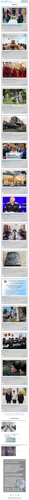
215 (10, 413)
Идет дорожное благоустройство (8, 323)
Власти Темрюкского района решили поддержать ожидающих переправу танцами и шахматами (12, 25)
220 (20, 413)
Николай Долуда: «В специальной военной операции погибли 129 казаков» (13, 214)
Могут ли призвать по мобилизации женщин (11, 377)
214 (8, 413)
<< (3, 413)
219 (18, 413)
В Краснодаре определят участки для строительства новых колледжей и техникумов (13, 421)
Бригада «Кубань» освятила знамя (9, 79)
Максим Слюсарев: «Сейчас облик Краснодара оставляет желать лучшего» (14, 52)
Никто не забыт (5, 350)
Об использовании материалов (14, 498)
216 (12, 413)
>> (25, 413)
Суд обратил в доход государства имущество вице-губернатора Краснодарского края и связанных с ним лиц (14, 445)
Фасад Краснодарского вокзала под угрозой (11, 188)
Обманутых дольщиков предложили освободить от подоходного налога (12, 161)
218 (16, 413)
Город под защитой (6, 241)
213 (6, 413)
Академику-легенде (6, 268)
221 (22, 413)
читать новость (24, 30)
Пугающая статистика (6, 133)
